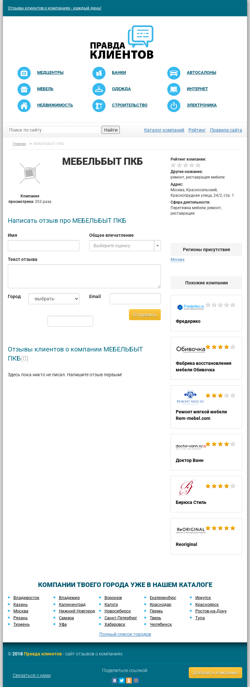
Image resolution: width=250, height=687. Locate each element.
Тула (200, 617)
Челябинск (161, 624)
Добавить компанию (215, 672)
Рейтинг (197, 130)
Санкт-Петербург (120, 617)
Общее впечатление (111, 235)
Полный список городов (125, 634)
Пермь (156, 610)
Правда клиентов (43, 653)
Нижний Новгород (77, 610)
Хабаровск (114, 624)
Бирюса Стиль (206, 494)
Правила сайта (226, 130)
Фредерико (206, 313)
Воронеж (113, 597)
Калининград (72, 604)
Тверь (155, 617)
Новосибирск (117, 610)
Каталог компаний (164, 130)
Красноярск (207, 604)
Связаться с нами (32, 675)
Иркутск (203, 597)
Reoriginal (206, 536)
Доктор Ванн (206, 452)
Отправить (145, 314)
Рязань (20, 617)
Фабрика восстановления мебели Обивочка (206, 358)
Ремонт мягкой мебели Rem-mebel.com (206, 407)
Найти (111, 130)
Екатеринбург (163, 597)
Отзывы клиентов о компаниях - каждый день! (54, 8)
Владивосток (26, 597)
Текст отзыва (22, 259)
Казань (20, 604)
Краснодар (160, 604)
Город (13, 296)
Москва (178, 259)
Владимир (69, 597)
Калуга (111, 604)
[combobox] (125, 245)
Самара (66, 617)
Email (94, 296)
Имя (12, 235)
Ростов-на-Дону (211, 610)
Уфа (63, 624)
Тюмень (21, 624)
